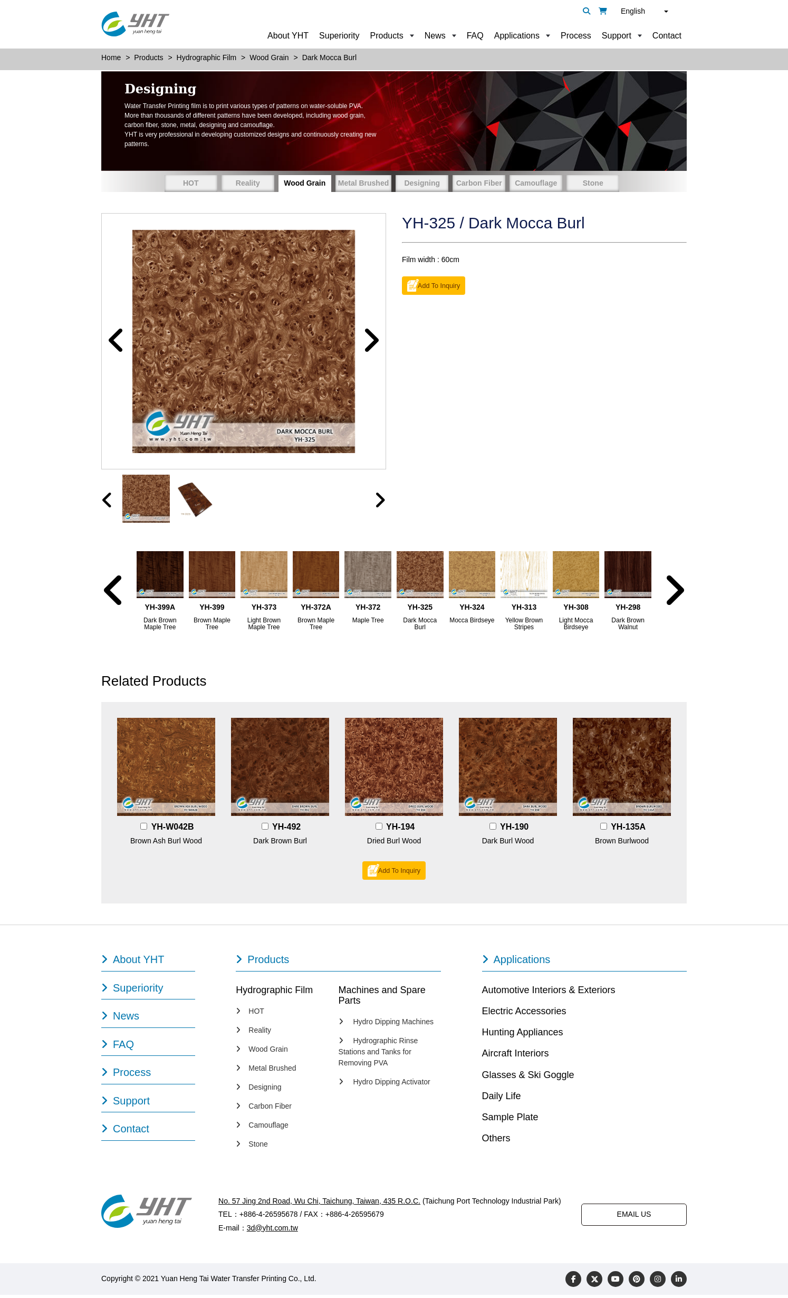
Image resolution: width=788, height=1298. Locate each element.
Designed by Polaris (352, 1281)
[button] (116, 342)
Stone (593, 183)
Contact (666, 35)
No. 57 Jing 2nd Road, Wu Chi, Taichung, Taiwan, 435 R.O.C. (318, 1204)
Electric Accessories (524, 1014)
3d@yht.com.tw (272, 1230)
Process (576, 35)
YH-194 (400, 829)
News (435, 35)
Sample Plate (510, 1120)
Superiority (339, 35)
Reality (248, 183)
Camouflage (536, 183)
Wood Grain (304, 183)
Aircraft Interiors (515, 1056)
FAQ (475, 35)
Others (496, 1141)
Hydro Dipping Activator (384, 1085)
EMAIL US (634, 1217)
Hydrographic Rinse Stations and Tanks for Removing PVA (378, 1055)
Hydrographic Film (274, 992)
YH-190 (514, 829)
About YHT (288, 35)
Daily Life (501, 1099)
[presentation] (107, 503)
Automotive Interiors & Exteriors (549, 992)
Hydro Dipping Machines (386, 1025)
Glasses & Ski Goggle (528, 1077)
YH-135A (628, 829)
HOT (191, 183)
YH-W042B (172, 829)
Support (616, 35)
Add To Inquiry (439, 285)
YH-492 (286, 829)
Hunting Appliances (522, 1035)
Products (386, 35)
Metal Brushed (363, 183)
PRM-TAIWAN (413, 1281)
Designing (422, 183)
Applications (517, 35)
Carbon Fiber (479, 183)
